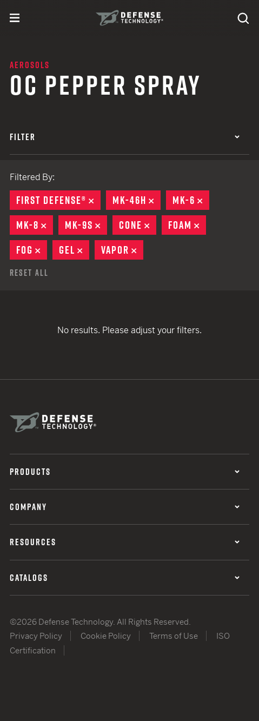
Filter (125, 136)
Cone (137, 225)
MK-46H (136, 200)
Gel (74, 249)
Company (125, 506)
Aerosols (30, 64)
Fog (31, 249)
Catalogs (125, 577)
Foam (187, 225)
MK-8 (34, 225)
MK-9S (86, 225)
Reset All (29, 273)
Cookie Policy (106, 636)
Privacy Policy (36, 636)
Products (125, 471)
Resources (125, 541)
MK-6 (190, 200)
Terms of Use (173, 636)
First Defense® (58, 200)
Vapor (122, 249)
